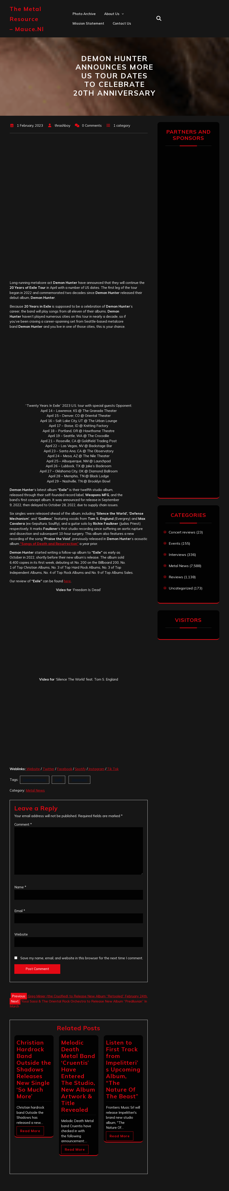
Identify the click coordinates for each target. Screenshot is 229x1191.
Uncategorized (181, 588)
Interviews (177, 554)
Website (33, 769)
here (67, 581)
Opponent (79, 780)
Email (19, 911)
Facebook (64, 769)
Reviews (176, 577)
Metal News (35, 790)
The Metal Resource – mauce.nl (27, 18)
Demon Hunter (34, 780)
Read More (30, 1131)
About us (111, 14)
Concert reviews (182, 532)
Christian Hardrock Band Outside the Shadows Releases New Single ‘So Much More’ (34, 1069)
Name (20, 887)
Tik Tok (112, 769)
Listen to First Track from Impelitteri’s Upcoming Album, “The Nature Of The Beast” (123, 1069)
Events (174, 543)
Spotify (80, 769)
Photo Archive (84, 14)
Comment (23, 824)
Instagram (96, 769)
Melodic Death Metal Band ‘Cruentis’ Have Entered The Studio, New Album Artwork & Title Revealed (78, 1076)
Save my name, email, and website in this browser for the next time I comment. (81, 958)
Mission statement (88, 23)
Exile (58, 780)
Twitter (48, 769)
